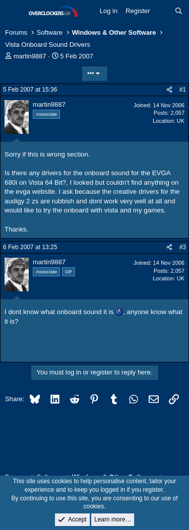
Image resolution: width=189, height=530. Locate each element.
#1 (182, 89)
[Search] (178, 11)
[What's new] (162, 11)
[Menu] (14, 12)
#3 (182, 247)
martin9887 (30, 56)
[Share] (169, 90)
